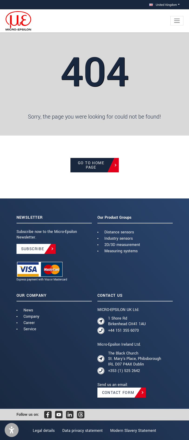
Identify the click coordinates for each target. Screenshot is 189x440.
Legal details (42, 430)
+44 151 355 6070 (123, 330)
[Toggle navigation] (176, 20)
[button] (12, 430)
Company (31, 316)
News (28, 310)
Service (29, 329)
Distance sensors (119, 232)
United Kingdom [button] (163, 5)
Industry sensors (118, 238)
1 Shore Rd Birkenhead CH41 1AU (127, 321)
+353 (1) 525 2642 (124, 370)
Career (29, 322)
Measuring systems (121, 251)
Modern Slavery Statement (135, 430)
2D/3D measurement (122, 244)
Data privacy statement (82, 430)
